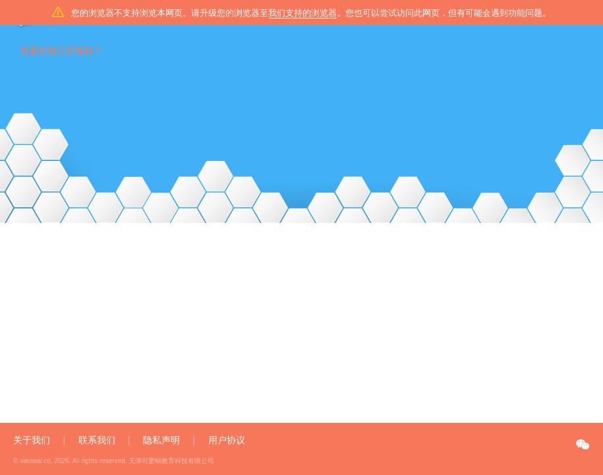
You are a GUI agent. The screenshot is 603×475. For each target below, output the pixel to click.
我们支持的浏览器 (302, 13)
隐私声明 (161, 440)
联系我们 (96, 440)
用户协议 (226, 440)
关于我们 (31, 440)
